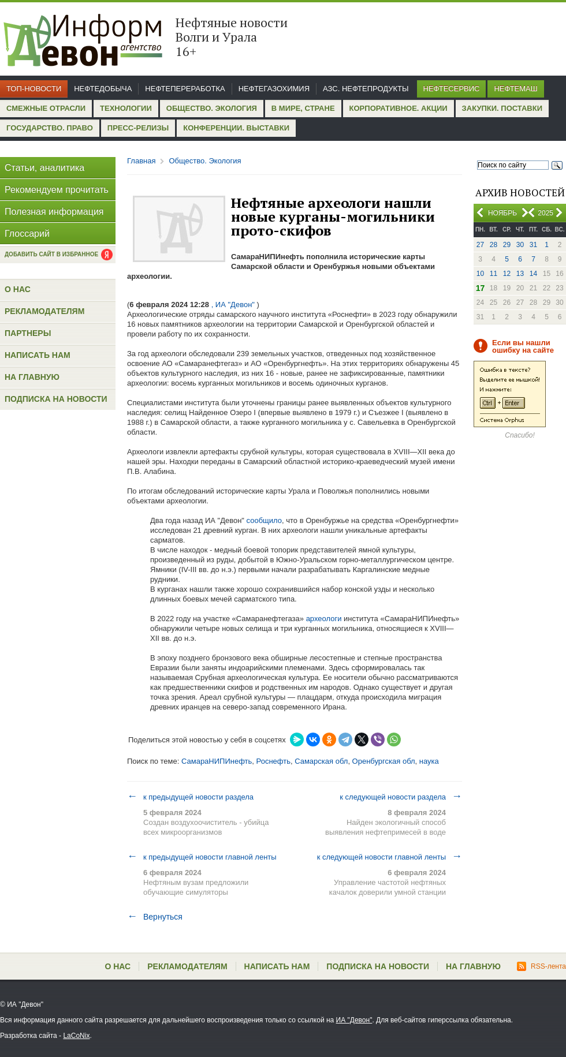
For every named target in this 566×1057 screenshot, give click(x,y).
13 (520, 274)
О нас (18, 289)
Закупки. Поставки (502, 108)
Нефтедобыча (103, 88)
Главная (141, 160)
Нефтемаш (515, 88)
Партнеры (28, 333)
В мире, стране (303, 108)
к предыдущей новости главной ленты (202, 856)
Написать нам (37, 355)
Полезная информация (54, 211)
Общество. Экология (211, 108)
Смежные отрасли (45, 108)
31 (533, 245)
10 (480, 274)
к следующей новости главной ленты (389, 856)
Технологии (126, 108)
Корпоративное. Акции (398, 108)
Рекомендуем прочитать (57, 190)
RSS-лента (541, 966)
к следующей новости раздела (401, 796)
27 (480, 245)
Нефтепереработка (185, 88)
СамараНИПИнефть (216, 761)
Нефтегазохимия (274, 88)
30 (520, 245)
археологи (324, 618)
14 (533, 274)
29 (507, 245)
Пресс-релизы (138, 128)
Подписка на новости (56, 399)
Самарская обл (321, 761)
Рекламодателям (44, 311)
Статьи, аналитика (44, 168)
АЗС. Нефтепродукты (365, 88)
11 (493, 274)
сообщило (264, 520)
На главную (32, 377)
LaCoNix (76, 1036)
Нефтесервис (451, 88)
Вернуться (155, 917)
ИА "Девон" (354, 1020)
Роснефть (273, 761)
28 (493, 245)
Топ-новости (33, 88)
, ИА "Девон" (233, 304)
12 (507, 274)
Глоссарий (27, 233)
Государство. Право (49, 128)
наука (429, 761)
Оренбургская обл (383, 761)
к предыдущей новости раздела (190, 796)
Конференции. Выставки (236, 128)
